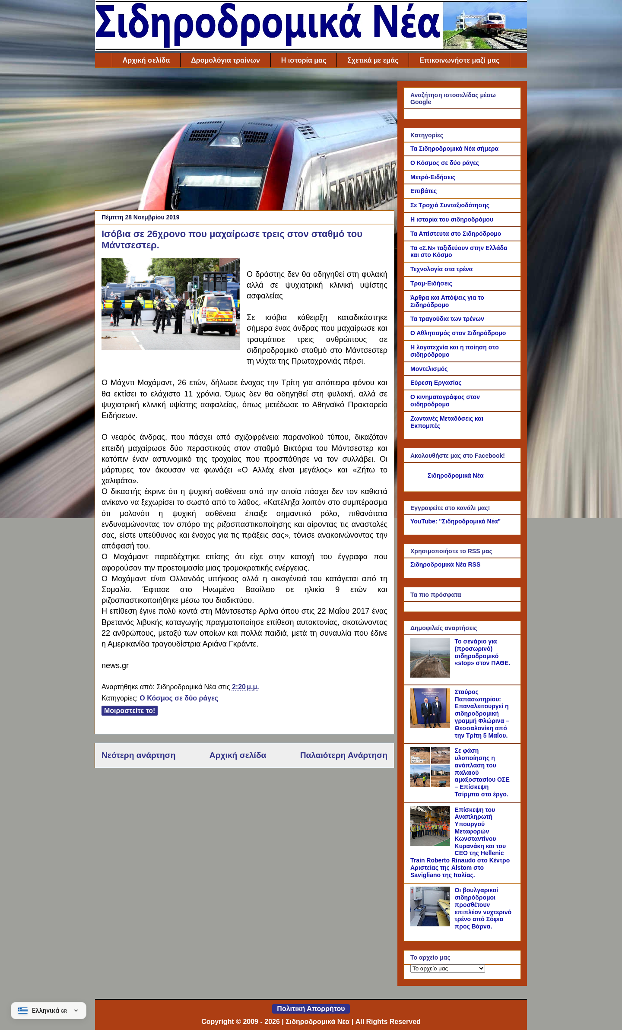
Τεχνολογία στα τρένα (441, 269)
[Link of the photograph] (171, 305)
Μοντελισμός (429, 368)
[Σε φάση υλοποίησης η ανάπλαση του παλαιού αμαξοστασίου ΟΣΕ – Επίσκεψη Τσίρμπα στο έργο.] (431, 784)
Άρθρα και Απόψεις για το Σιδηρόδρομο (447, 301)
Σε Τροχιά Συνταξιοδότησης (449, 205)
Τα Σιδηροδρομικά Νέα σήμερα (454, 148)
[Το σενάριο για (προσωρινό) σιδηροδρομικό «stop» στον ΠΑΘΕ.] (431, 675)
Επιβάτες (423, 190)
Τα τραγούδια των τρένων (447, 318)
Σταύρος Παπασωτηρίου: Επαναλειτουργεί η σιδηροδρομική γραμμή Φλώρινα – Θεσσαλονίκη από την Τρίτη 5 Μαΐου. (482, 713)
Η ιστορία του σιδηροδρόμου (451, 219)
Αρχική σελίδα (146, 60)
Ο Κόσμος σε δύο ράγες (179, 698)
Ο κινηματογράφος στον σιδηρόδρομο (445, 400)
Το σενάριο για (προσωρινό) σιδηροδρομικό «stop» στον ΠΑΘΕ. (483, 652)
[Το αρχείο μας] (447, 968)
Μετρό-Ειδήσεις (432, 177)
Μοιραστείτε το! (129, 710)
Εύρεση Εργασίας (436, 382)
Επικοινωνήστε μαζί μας (459, 60)
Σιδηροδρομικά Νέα (456, 475)
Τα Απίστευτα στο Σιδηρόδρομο (455, 233)
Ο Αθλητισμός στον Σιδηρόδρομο (458, 333)
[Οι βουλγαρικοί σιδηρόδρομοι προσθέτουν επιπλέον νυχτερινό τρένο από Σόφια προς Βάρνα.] (431, 924)
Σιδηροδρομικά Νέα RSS (445, 564)
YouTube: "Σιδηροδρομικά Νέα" (455, 521)
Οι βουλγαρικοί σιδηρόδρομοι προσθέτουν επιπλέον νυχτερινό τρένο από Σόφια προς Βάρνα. (483, 908)
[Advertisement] (244, 141)
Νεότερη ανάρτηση (138, 755)
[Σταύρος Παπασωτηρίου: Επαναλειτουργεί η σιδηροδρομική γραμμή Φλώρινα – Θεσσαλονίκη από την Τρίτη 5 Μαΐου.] (431, 726)
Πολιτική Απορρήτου (311, 1008)
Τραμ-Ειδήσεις (431, 283)
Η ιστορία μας (303, 60)
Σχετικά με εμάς (372, 60)
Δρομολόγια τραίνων (225, 60)
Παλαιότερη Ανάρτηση (343, 755)
